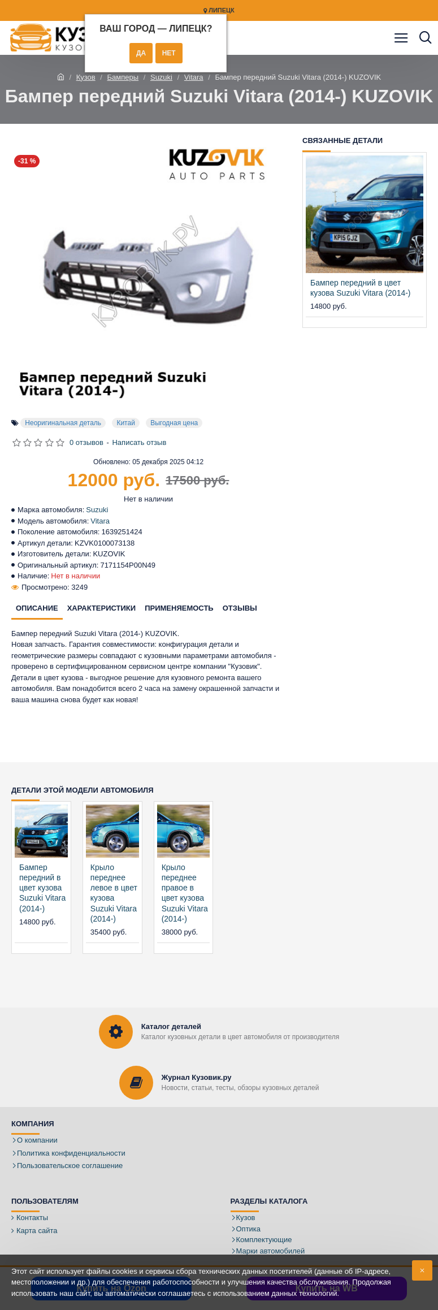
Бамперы (123, 77)
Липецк (219, 10)
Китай (125, 423)
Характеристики (101, 608)
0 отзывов (86, 442)
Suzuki (161, 77)
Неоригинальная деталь (63, 423)
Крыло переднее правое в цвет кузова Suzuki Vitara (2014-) (185, 893)
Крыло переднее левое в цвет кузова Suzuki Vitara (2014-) (113, 893)
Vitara (193, 77)
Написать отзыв (139, 442)
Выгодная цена (174, 423)
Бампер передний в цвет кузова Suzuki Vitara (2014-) (360, 287)
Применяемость (179, 608)
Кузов (86, 77)
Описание (37, 608)
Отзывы (240, 608)
